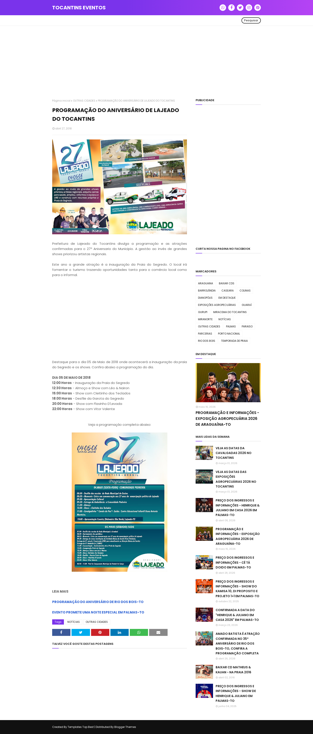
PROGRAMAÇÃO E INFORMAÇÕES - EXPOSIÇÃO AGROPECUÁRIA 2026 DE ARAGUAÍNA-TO (227, 418)
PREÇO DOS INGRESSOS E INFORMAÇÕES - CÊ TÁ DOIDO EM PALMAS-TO (235, 562)
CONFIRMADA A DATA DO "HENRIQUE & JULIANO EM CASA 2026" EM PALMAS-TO (237, 615)
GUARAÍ (247, 305)
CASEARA (227, 290)
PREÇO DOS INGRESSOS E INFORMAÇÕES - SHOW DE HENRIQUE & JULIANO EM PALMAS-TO (236, 693)
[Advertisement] (156, 62)
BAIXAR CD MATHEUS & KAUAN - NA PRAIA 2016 (233, 669)
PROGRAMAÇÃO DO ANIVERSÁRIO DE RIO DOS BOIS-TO (97, 602)
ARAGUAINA (205, 283)
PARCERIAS (205, 333)
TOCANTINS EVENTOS (79, 7)
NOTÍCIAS (73, 622)
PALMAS (231, 326)
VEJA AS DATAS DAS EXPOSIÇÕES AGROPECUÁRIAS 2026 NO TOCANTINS (236, 479)
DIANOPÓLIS (205, 298)
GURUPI (202, 312)
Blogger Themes (125, 727)
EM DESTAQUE (227, 298)
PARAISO (247, 326)
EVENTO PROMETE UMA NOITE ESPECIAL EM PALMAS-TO (98, 612)
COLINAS (245, 290)
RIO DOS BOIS (206, 341)
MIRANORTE (205, 319)
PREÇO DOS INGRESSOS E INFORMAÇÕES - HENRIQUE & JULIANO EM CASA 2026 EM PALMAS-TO (238, 507)
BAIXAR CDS (226, 283)
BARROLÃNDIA (207, 290)
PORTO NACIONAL (229, 333)
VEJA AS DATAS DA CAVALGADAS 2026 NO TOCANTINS (233, 453)
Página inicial (61, 100)
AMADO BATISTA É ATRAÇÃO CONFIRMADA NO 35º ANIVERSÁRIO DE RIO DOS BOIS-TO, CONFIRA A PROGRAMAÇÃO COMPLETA (238, 643)
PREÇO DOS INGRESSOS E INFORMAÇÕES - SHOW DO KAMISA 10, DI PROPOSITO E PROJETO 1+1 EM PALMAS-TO (237, 588)
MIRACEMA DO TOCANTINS (230, 312)
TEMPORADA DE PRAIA (234, 341)
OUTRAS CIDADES (84, 100)
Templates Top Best (81, 727)
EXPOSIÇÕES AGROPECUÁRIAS (217, 305)
